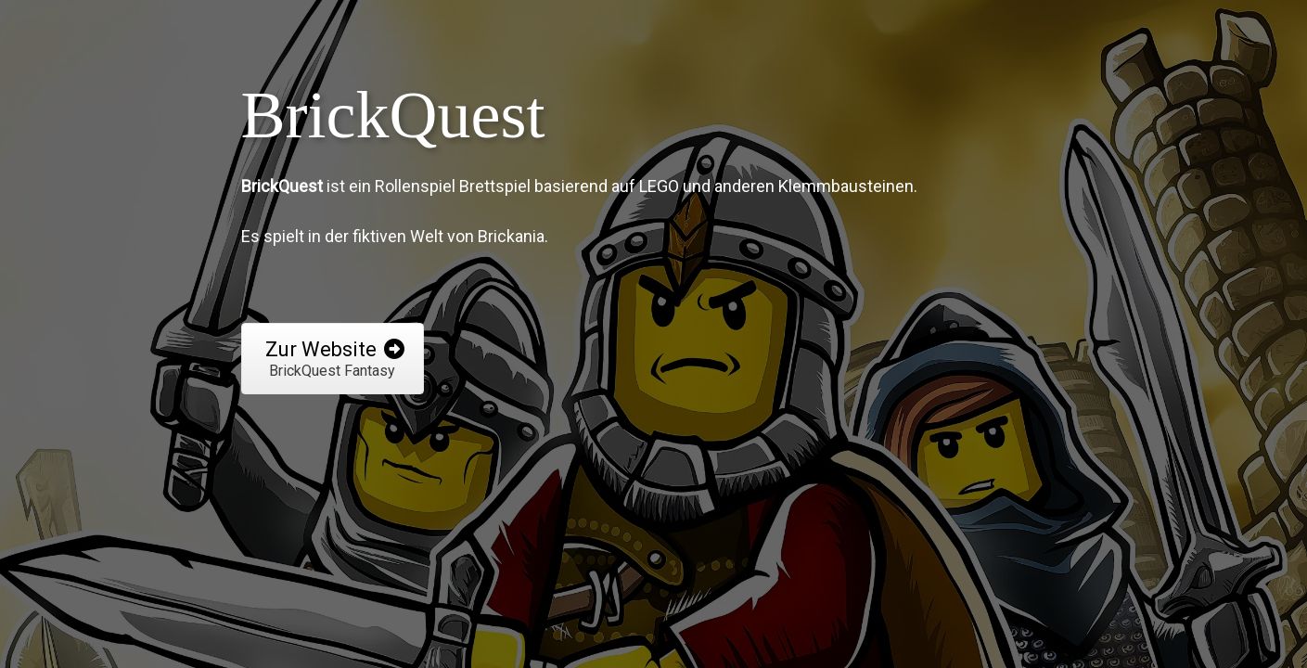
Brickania (511, 236)
